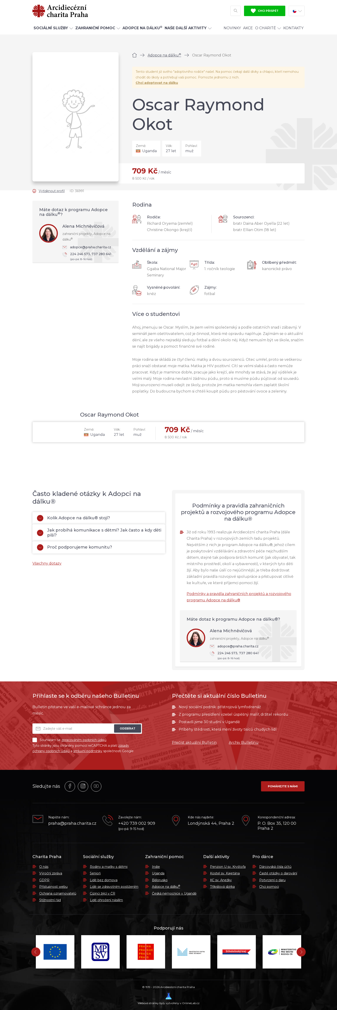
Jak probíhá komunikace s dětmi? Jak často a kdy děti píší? (99, 533)
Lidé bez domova (103, 880)
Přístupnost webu (53, 887)
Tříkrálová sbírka (222, 887)
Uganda (158, 873)
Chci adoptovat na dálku (157, 83)
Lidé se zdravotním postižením (114, 887)
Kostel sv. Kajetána (225, 873)
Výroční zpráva (50, 873)
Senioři (95, 873)
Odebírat (127, 728)
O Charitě (268, 28)
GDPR (44, 880)
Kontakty (293, 28)
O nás (43, 867)
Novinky (232, 28)
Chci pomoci (269, 887)
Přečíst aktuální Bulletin (194, 742)
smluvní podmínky (87, 751)
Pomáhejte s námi (283, 786)
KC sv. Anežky (221, 880)
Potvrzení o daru (272, 880)
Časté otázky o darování (278, 873)
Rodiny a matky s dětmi (108, 867)
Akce (248, 28)
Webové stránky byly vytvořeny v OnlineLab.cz (169, 999)
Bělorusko (160, 880)
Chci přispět (264, 11)
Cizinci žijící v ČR (102, 893)
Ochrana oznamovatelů (57, 893)
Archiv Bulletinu (244, 742)
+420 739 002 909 (136, 823)
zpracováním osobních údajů (83, 740)
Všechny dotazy (46, 563)
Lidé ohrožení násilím (106, 900)
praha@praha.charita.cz (71, 823)
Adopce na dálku (164, 55)
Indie (156, 867)
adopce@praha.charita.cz (86, 247)
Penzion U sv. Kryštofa (228, 867)
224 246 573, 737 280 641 (88, 257)
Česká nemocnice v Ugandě (174, 893)
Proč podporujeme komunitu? (74, 547)
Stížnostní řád (50, 900)
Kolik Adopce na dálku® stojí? (73, 518)
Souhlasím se (69, 740)
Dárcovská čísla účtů (275, 867)
